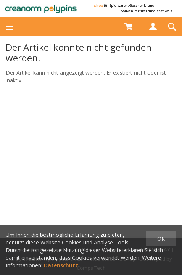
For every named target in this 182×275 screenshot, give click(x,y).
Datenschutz (61, 265)
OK (161, 238)
